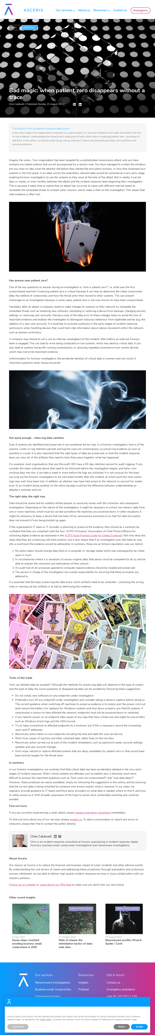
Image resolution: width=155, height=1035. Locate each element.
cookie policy (45, 1019)
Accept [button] (139, 1026)
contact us (76, 819)
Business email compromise (53, 989)
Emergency (140, 10)
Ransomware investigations (52, 982)
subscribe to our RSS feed (55, 885)
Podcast (83, 989)
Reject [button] (122, 1026)
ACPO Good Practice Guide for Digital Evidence (93, 535)
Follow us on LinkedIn (22, 885)
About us (84, 10)
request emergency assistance (92, 812)
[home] (24, 9)
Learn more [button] (18, 1026)
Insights (83, 982)
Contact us (120, 10)
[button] (64, 9)
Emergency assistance (121, 989)
